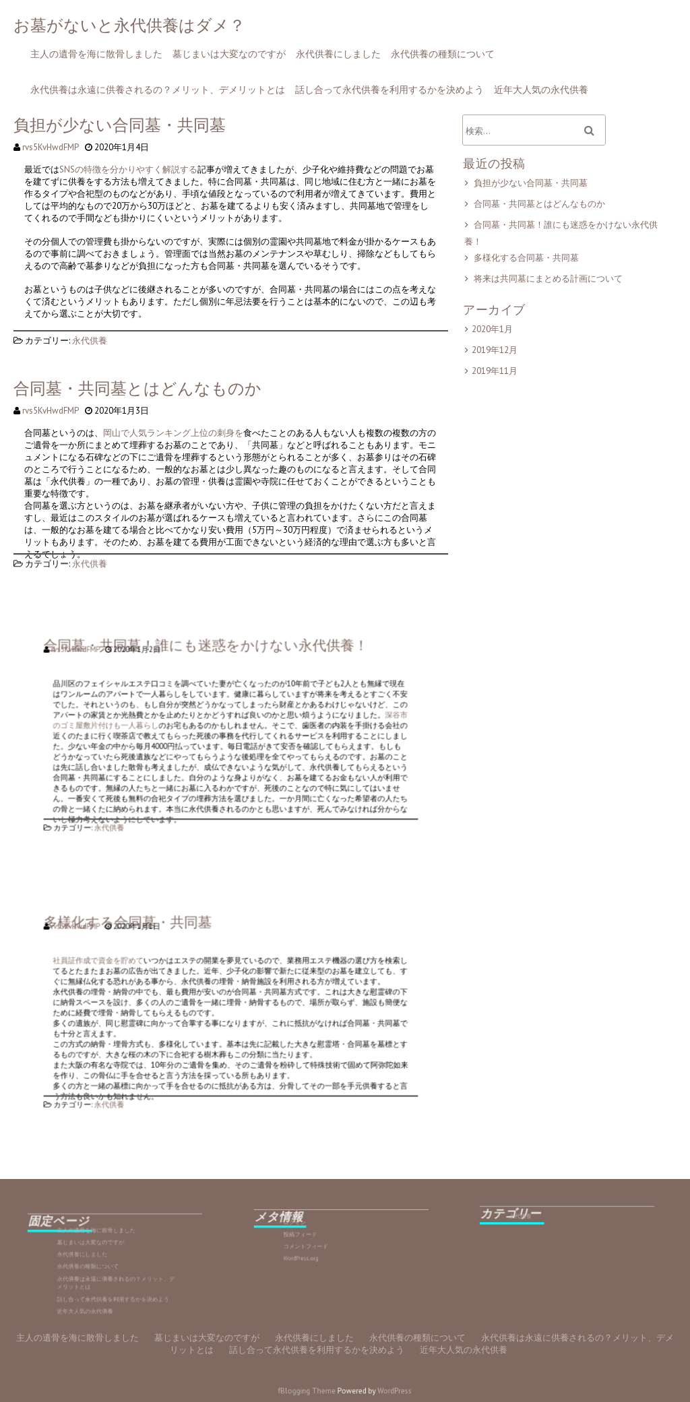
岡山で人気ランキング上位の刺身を (175, 433)
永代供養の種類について (443, 54)
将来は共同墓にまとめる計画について (548, 278)
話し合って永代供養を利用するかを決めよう (389, 90)
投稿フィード (322, 1234)
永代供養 (92, 338)
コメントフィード (325, 1241)
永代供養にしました (338, 54)
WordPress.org (323, 1248)
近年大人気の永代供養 (541, 90)
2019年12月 (495, 348)
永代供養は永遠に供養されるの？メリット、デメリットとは (157, 90)
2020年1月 (493, 327)
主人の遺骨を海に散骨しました (96, 54)
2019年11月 (495, 369)
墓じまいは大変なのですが (229, 54)
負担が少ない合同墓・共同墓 (121, 127)
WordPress (383, 1391)
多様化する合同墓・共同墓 (527, 257)
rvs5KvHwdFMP (53, 147)
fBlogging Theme (316, 1391)
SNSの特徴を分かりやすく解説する (131, 171)
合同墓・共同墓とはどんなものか (139, 389)
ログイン (320, 1227)
